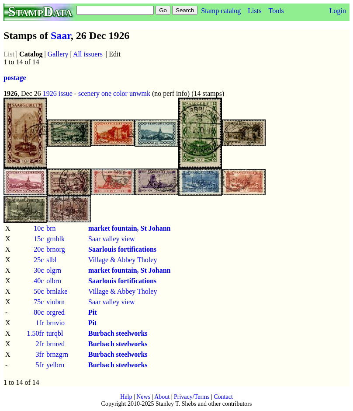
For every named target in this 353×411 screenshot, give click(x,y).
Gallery (58, 54)
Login (337, 10)
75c (39, 302)
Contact (223, 396)
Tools (276, 10)
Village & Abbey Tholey (122, 259)
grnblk (55, 238)
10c (39, 228)
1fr (40, 323)
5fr (40, 365)
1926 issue (58, 93)
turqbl (54, 333)
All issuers (88, 54)
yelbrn (55, 365)
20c (39, 249)
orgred (55, 312)
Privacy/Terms (191, 396)
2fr (40, 344)
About (162, 396)
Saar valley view (111, 238)
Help (126, 396)
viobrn (55, 302)
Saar (61, 35)
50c (39, 291)
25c (39, 259)
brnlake (56, 291)
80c (39, 312)
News (143, 396)
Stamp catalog (221, 10)
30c (39, 270)
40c (39, 281)
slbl (51, 259)
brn (50, 228)
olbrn (53, 281)
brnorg (55, 249)
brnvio (55, 323)
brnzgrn (57, 354)
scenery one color (103, 93)
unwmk (139, 93)
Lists (254, 10)
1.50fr (35, 333)
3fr (40, 354)
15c (39, 238)
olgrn (53, 270)
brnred (55, 344)
